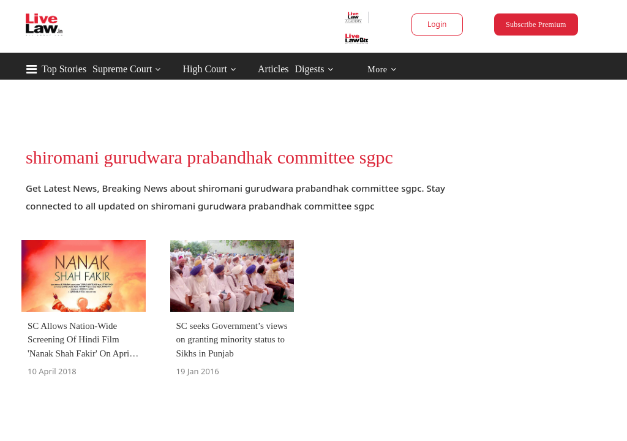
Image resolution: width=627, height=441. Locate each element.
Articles (325, 69)
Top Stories (116, 69)
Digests (362, 69)
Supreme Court (174, 69)
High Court (257, 69)
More (433, 69)
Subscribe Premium (503, 24)
